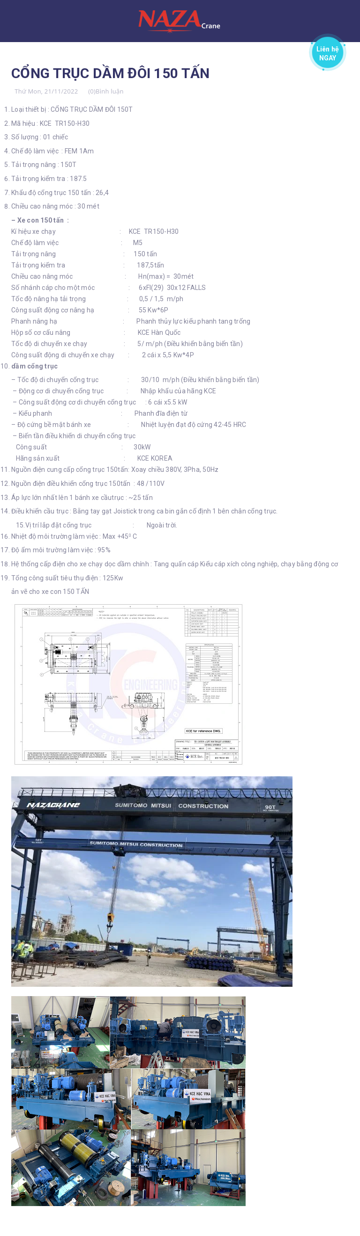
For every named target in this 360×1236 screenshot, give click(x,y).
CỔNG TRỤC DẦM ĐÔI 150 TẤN (110, 73)
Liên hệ (327, 51)
